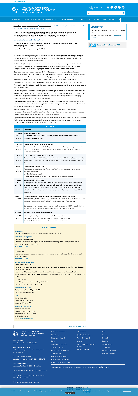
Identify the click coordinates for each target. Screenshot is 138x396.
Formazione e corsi (45, 26)
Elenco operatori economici (60, 359)
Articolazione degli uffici (59, 344)
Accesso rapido (67, 367)
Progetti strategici (52, 20)
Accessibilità (106, 367)
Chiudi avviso (69, 393)
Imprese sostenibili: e (61, 362)
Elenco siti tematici (108, 353)
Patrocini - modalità (83, 338)
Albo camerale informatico (59, 356)
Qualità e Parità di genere (85, 335)
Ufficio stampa (81, 332)
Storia (53, 341)
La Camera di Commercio (59, 332)
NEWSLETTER (95, 7)
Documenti (105, 341)
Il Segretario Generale (58, 338)
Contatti (97, 20)
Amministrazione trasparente (60, 350)
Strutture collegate (57, 347)
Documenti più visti (80, 367)
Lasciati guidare (86, 20)
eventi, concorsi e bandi (30, 26)
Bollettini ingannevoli (109, 350)
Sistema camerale (20, 2)
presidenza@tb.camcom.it (21, 377)
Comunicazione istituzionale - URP (104, 45)
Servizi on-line (107, 344)
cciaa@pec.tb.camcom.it (24, 375)
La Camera (16, 20)
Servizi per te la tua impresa (33, 20)
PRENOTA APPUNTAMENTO (111, 20)
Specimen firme (56, 353)
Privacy (98, 367)
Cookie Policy (127, 391)
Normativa (105, 338)
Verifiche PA (106, 347)
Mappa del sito (56, 367)
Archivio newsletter (83, 349)
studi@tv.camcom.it (26, 318)
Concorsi (105, 335)
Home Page (17, 26)
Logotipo (79, 341)
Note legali (91, 367)
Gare (103, 332)
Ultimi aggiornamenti (70, 20)
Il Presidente (55, 335)
